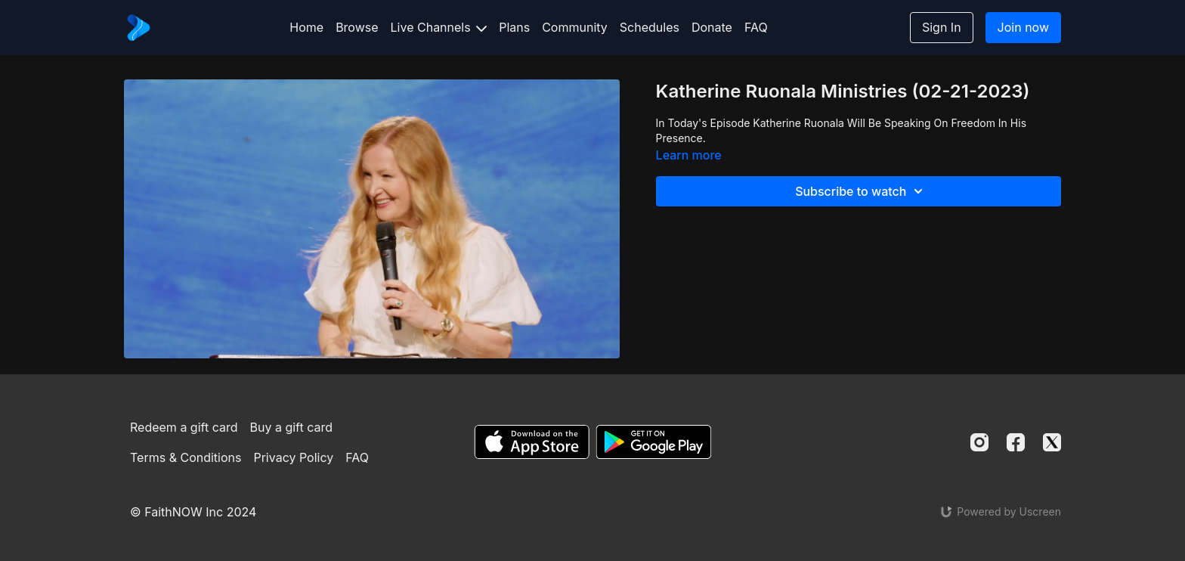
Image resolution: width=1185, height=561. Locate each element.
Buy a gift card (291, 427)
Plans (514, 27)
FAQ (756, 27)
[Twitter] (1052, 442)
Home (306, 27)
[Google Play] (654, 442)
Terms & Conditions (185, 457)
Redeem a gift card (183, 427)
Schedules (649, 27)
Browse (357, 27)
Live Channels (439, 27)
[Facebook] (1016, 442)
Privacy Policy (293, 457)
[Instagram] (979, 442)
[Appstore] (531, 442)
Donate (712, 27)
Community (575, 27)
